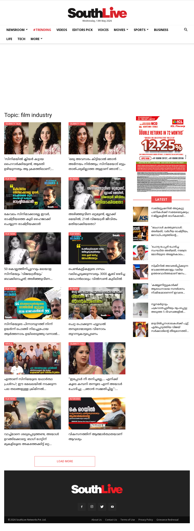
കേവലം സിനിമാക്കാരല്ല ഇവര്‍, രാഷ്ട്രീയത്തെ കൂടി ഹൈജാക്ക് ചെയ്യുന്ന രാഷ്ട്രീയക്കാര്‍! (27, 219)
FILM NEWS (10, 179)
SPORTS (141, 30)
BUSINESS (161, 30)
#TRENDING (42, 30)
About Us (97, 519)
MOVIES (121, 30)
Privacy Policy (145, 519)
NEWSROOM (17, 30)
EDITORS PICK (82, 30)
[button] (185, 30)
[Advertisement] (97, 76)
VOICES (103, 30)
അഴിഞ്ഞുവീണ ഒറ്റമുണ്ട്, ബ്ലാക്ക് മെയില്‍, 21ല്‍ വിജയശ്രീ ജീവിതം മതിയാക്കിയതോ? (93, 219)
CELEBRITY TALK (12, 123)
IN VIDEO (74, 179)
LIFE (9, 39)
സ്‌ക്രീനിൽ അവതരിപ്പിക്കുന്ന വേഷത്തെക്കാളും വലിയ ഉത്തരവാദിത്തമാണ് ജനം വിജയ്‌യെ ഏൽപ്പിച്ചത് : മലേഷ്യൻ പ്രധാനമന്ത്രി (169, 273)
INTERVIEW (75, 399)
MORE (36, 39)
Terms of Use (127, 519)
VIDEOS (61, 30)
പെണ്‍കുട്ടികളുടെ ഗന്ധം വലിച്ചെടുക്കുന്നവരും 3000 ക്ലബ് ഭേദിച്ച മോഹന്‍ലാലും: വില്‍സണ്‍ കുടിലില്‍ (97, 274)
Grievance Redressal (167, 519)
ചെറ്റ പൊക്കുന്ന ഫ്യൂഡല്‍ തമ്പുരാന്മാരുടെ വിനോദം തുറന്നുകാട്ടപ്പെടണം (87, 329)
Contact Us (111, 519)
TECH (21, 39)
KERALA (8, 343)
